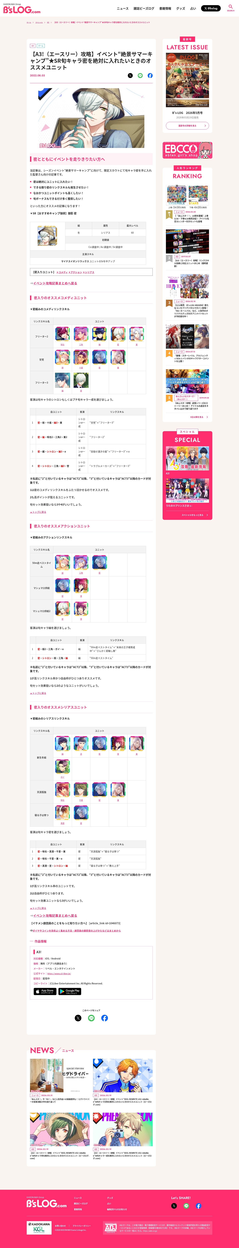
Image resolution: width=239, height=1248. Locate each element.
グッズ (180, 8)
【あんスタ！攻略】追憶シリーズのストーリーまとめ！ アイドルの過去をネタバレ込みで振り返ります (191, 418)
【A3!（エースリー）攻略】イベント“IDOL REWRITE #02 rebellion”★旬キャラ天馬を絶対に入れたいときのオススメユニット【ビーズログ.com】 (122, 1105)
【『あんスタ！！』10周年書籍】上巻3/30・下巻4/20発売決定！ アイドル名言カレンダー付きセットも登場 (190, 221)
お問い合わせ (61, 1225)
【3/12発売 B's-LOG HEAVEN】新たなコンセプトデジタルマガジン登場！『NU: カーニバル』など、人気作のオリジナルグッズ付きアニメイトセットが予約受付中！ (191, 318)
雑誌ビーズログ (144, 8)
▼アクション (78, 273)
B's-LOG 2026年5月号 (187, 112)
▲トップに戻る (39, 512)
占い (193, 8)
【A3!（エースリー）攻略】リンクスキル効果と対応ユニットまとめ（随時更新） (191, 268)
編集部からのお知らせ (118, 1209)
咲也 (62, 798)
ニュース (123, 8)
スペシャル (41, 22)
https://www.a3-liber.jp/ (60, 974)
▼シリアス (93, 273)
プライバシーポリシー (85, 1225)
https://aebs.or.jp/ (151, 1230)
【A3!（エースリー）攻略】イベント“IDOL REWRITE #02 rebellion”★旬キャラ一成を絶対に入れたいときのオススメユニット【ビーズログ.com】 (122, 1162)
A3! (51, 22)
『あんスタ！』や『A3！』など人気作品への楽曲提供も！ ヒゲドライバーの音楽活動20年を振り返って (59, 1105)
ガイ (62, 775)
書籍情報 (165, 8)
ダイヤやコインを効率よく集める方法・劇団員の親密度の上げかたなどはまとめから (83, 931)
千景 (81, 798)
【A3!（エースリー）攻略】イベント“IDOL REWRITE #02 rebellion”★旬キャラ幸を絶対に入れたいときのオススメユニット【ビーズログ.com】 (59, 1162)
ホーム (29, 22)
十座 (81, 366)
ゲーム (42, 46)
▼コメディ (62, 273)
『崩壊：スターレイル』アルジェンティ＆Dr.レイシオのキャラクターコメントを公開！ (191, 368)
